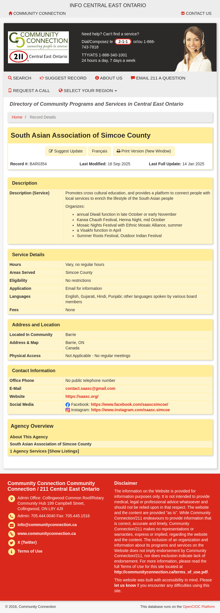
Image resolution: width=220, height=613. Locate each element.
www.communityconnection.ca (47, 533)
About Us (108, 78)
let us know (125, 585)
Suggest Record (63, 78)
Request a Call (29, 90)
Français (99, 151)
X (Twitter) (27, 542)
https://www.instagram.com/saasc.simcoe (130, 410)
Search (19, 78)
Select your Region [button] (88, 90)
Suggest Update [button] (66, 151)
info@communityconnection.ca (47, 524)
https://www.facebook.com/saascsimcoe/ (129, 404)
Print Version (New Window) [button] (144, 151)
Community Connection (37, 13)
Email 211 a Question (158, 78)
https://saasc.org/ (81, 396)
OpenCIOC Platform (199, 607)
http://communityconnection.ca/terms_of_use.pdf (161, 572)
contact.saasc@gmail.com (90, 388)
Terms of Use (30, 551)
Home (17, 117)
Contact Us (196, 13)
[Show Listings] (63, 451)
